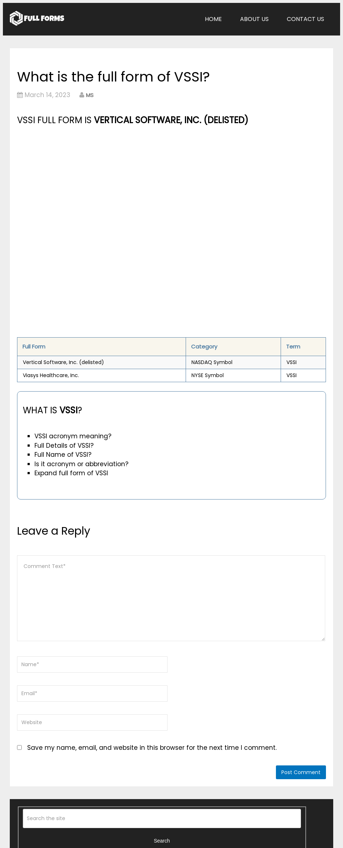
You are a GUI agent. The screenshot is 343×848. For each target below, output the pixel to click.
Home (213, 19)
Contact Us (305, 19)
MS (90, 95)
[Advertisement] (123, 181)
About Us (254, 19)
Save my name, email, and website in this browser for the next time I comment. (152, 747)
